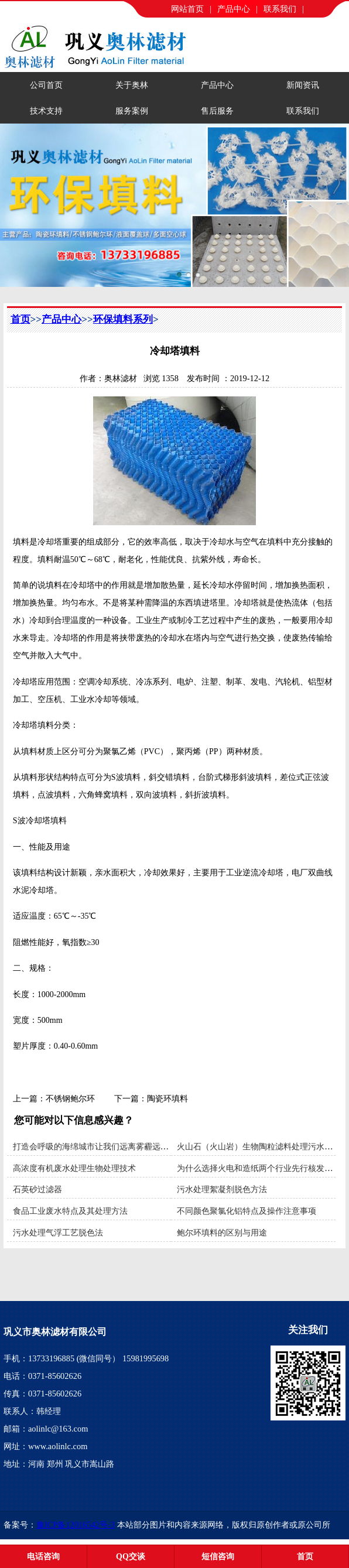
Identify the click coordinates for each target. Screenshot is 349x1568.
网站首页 (187, 8)
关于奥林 (131, 85)
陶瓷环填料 (167, 1098)
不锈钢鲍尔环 (70, 1098)
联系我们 (280, 8)
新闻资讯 (302, 85)
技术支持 (46, 110)
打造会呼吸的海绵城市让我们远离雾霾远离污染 (99, 1146)
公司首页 (46, 85)
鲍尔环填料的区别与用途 (222, 1232)
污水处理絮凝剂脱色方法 (222, 1189)
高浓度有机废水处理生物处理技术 (74, 1168)
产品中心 (233, 8)
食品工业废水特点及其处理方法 (70, 1211)
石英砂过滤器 (37, 1189)
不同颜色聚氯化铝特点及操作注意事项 (246, 1211)
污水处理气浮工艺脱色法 (58, 1232)
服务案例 (131, 110)
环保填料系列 (123, 319)
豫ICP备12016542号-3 (75, 1524)
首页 (20, 319)
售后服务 (217, 110)
